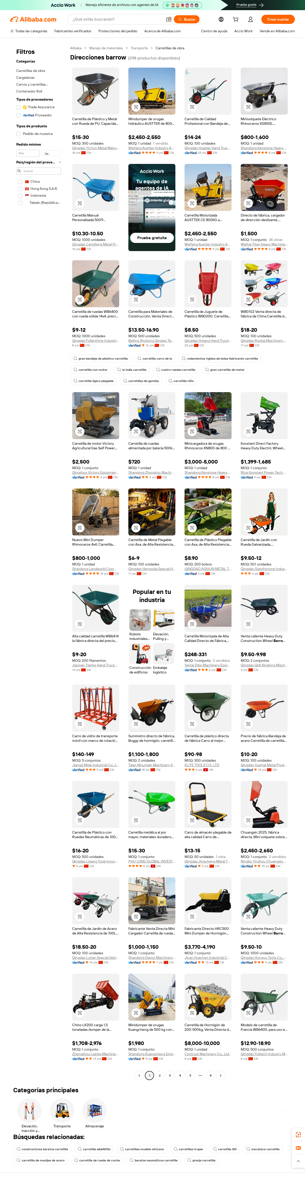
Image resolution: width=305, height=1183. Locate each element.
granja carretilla (201, 1160)
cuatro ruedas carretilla (175, 370)
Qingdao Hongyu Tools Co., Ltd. (264, 958)
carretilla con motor (90, 370)
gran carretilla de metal (224, 370)
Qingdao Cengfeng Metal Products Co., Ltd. (95, 244)
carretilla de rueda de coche (97, 1160)
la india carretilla (131, 370)
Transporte (139, 48)
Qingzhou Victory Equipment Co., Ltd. (95, 472)
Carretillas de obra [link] (170, 48)
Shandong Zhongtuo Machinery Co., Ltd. (151, 472)
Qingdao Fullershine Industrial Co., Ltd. (95, 341)
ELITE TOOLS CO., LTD (202, 765)
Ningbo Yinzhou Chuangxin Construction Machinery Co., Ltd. (264, 861)
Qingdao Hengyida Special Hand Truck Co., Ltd (151, 569)
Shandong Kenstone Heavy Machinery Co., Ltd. (264, 148)
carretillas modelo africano (142, 1149)
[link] (298, 1134)
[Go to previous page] (139, 1075)
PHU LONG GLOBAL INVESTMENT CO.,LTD (151, 861)
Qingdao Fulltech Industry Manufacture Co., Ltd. (264, 1054)
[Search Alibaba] (117, 19)
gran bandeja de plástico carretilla (100, 359)
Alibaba (76, 48)
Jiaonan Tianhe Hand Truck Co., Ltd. (95, 665)
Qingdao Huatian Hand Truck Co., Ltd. (208, 148)
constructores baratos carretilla (42, 1149)
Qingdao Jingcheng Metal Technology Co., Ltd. (208, 861)
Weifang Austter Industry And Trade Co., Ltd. (151, 148)
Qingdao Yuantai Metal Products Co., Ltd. (264, 765)
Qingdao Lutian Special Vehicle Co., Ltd (95, 958)
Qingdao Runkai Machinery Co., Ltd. (264, 341)
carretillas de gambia (141, 381)
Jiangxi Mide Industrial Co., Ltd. (95, 765)
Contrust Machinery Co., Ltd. (207, 1054)
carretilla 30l (225, 1149)
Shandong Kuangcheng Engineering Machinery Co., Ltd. (151, 1054)
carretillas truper (188, 1149)
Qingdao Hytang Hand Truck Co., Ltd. (208, 341)
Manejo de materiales (106, 48)
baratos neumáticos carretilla (154, 1160)
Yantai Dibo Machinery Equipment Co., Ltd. (208, 665)
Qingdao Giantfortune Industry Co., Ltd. (264, 569)
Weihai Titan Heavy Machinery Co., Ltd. (264, 244)
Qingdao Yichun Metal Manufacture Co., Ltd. (95, 148)
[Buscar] (187, 19)
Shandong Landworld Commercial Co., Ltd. (95, 569)
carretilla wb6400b (94, 1149)
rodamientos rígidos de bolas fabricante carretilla (220, 359)
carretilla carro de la (155, 359)
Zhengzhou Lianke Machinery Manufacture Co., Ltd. (95, 1054)
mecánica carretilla (263, 1149)
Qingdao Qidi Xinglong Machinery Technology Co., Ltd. (264, 665)
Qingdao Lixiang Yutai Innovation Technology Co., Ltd (95, 861)
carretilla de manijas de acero (41, 1160)
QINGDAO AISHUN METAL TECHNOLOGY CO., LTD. (208, 569)
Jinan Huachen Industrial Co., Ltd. (208, 958)
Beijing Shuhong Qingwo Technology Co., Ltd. (151, 341)
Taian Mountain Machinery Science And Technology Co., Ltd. (151, 765)
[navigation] (38, 562)
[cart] (236, 20)
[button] (169, 19)
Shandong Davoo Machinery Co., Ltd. (151, 958)
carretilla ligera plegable (93, 381)
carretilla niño (181, 381)
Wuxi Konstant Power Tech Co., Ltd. (264, 472)
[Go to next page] (220, 1075)
